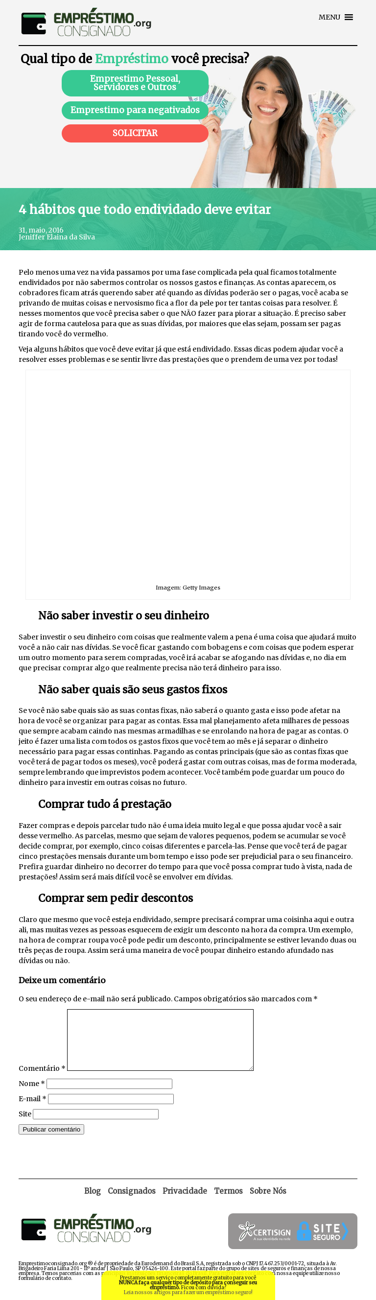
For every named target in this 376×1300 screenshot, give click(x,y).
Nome (32, 1095)
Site (25, 1125)
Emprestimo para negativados (135, 110)
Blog (92, 1202)
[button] (329, 17)
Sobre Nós (268, 1202)
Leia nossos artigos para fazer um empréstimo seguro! (188, 1292)
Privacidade (185, 1202)
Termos (228, 1202)
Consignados (132, 1202)
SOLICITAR (135, 133)
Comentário (42, 1080)
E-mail (33, 1110)
